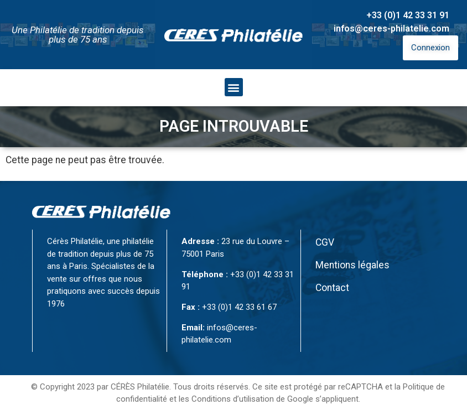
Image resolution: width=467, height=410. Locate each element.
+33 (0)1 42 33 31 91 (407, 15)
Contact (332, 287)
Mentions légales (352, 265)
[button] (234, 87)
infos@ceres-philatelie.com (391, 28)
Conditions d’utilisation (232, 399)
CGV (324, 242)
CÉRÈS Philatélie (140, 387)
